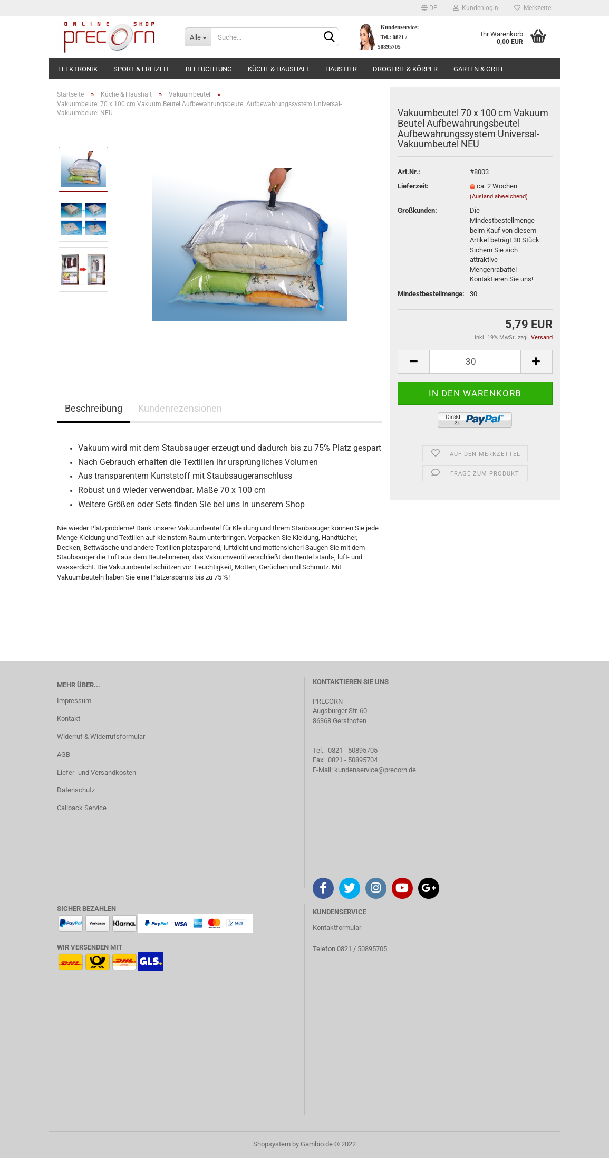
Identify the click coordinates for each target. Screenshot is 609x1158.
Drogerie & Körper (405, 69)
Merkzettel (533, 8)
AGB (63, 754)
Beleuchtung (209, 69)
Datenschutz (76, 790)
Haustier (341, 69)
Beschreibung (93, 408)
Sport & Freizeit (141, 69)
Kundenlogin (475, 8)
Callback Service (82, 808)
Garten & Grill (479, 69)
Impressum (74, 701)
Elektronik (78, 69)
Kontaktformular (337, 928)
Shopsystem (272, 1144)
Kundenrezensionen (180, 408)
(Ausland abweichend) (499, 196)
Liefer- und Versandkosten (96, 772)
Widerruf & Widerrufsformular (101, 737)
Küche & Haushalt (279, 69)
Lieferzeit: (413, 186)
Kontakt (68, 719)
